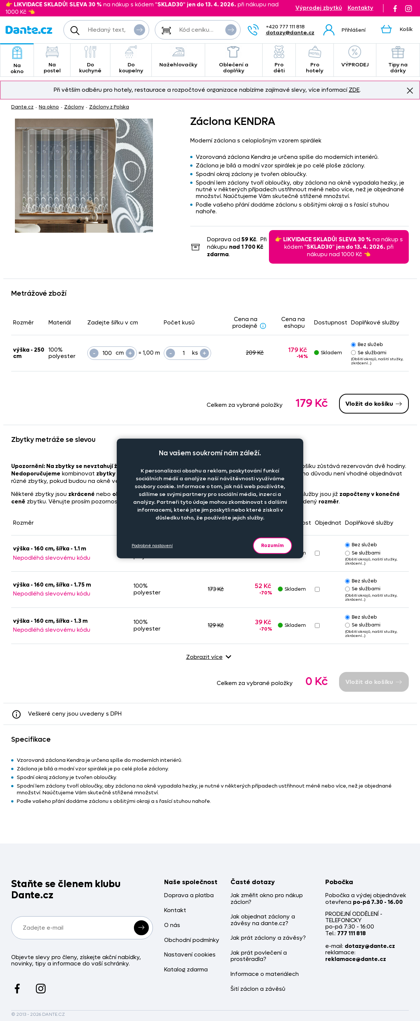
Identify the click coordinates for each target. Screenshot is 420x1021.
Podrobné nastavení (152, 546)
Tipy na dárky (398, 59)
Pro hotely (314, 59)
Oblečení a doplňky (234, 59)
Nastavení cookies (190, 955)
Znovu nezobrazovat (410, 90)
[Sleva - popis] (263, 325)
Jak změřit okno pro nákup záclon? (267, 898)
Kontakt (175, 910)
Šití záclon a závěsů (258, 989)
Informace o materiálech (265, 974)
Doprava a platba (189, 895)
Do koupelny (131, 59)
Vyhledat (139, 29)
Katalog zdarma (186, 970)
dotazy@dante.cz (290, 32)
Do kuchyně (90, 59)
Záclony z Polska (109, 107)
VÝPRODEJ (355, 56)
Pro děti (279, 59)
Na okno (17, 60)
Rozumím (272, 545)
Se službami (368, 352)
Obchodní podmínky (191, 940)
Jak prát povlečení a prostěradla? (259, 956)
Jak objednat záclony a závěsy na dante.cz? (263, 920)
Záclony (74, 107)
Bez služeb (367, 344)
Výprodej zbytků (318, 8)
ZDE (354, 90)
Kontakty (360, 8)
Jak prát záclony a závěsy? (268, 938)
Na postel (52, 59)
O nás (172, 925)
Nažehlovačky (178, 56)
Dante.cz (22, 107)
